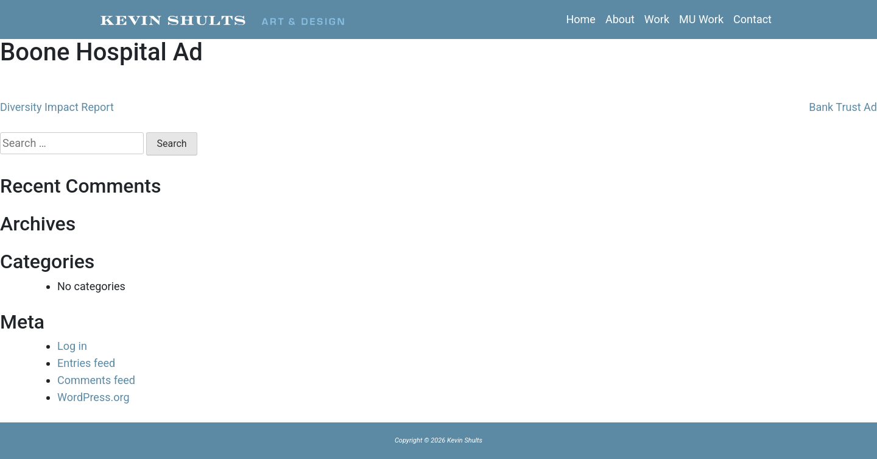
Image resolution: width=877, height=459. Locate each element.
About (620, 19)
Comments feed (96, 380)
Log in (72, 346)
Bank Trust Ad (843, 107)
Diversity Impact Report (57, 107)
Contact (752, 19)
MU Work (701, 19)
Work (656, 19)
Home (580, 19)
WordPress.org (93, 397)
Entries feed (86, 363)
